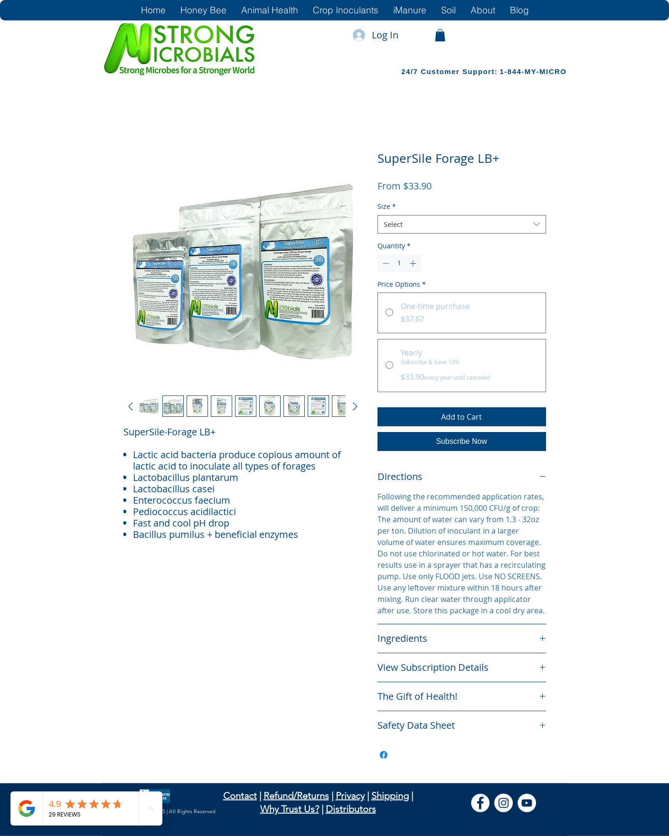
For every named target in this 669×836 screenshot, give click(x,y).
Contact (240, 795)
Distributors (351, 809)
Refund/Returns (296, 795)
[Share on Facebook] (383, 755)
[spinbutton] (399, 263)
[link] (440, 35)
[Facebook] (480, 803)
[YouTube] (527, 803)
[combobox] (461, 224)
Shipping (390, 795)
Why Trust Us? (289, 809)
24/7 (411, 71)
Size (386, 206)
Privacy (350, 795)
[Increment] (414, 263)
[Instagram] (503, 803)
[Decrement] (385, 263)
